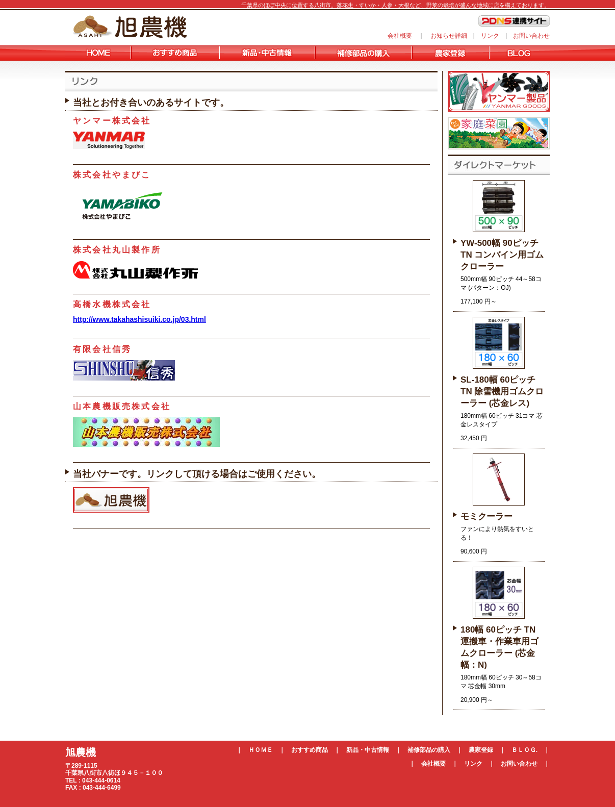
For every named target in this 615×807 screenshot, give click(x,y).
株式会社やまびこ (112, 174)
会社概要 (400, 35)
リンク (490, 35)
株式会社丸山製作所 (117, 249)
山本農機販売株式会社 (122, 406)
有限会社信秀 (102, 349)
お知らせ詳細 (448, 35)
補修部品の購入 (428, 749)
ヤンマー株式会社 (112, 120)
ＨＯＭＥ (260, 749)
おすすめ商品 (309, 749)
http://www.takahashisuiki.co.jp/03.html (139, 319)
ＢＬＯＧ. (524, 749)
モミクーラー (486, 516)
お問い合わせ (531, 35)
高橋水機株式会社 (112, 304)
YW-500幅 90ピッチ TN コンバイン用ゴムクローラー (502, 254)
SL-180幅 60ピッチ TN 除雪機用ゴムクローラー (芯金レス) (502, 391)
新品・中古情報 (367, 749)
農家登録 (481, 749)
